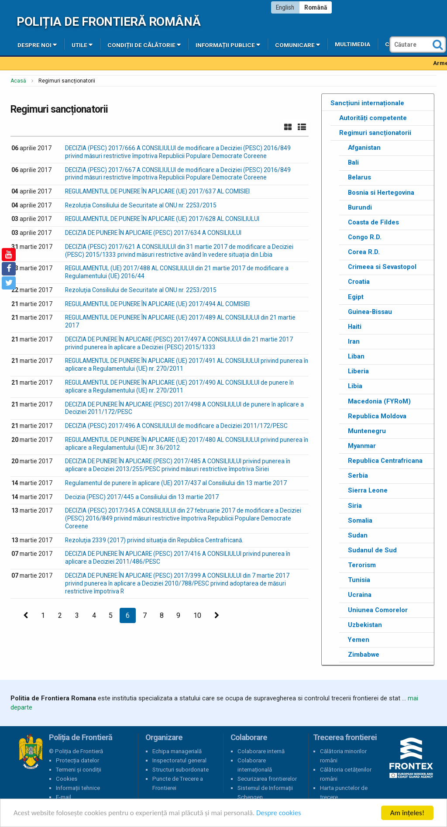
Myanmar (362, 446)
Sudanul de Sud (372, 550)
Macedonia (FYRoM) (379, 401)
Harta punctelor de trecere (344, 792)
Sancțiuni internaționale (367, 103)
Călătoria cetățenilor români (345, 774)
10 (197, 615)
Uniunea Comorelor (378, 610)
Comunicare (297, 44)
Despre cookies (283, 813)
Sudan (358, 535)
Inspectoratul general (179, 760)
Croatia (359, 282)
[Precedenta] (25, 615)
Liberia (358, 371)
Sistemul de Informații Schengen (265, 792)
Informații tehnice (78, 788)
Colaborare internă (261, 751)
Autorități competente (373, 118)
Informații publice (228, 44)
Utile (82, 44)
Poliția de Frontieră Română (108, 21)
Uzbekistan (365, 625)
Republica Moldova (377, 416)
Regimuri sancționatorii (375, 133)
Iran (354, 341)
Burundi (360, 207)
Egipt (356, 297)
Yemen (358, 640)
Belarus (359, 177)
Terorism (362, 565)
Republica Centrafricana (385, 461)
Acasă (18, 81)
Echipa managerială (177, 751)
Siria (355, 506)
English (285, 7)
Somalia (360, 520)
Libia (355, 386)
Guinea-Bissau (370, 312)
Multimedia (352, 44)
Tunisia (359, 580)
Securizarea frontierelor (267, 778)
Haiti (354, 327)
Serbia (358, 475)
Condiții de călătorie (144, 44)
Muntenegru (367, 431)
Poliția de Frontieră (30, 751)
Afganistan (364, 148)
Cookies (66, 778)
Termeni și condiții (78, 769)
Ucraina (359, 595)
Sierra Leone (368, 490)
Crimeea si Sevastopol (382, 267)
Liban (356, 356)
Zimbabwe (363, 654)
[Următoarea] (217, 615)
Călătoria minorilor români (343, 756)
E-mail (63, 797)
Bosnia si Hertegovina (381, 192)
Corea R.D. (364, 252)
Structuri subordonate (180, 769)
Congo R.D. (365, 237)
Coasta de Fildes (373, 222)
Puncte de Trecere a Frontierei (177, 783)
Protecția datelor (77, 760)
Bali (353, 162)
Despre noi (37, 44)
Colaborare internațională (254, 765)
